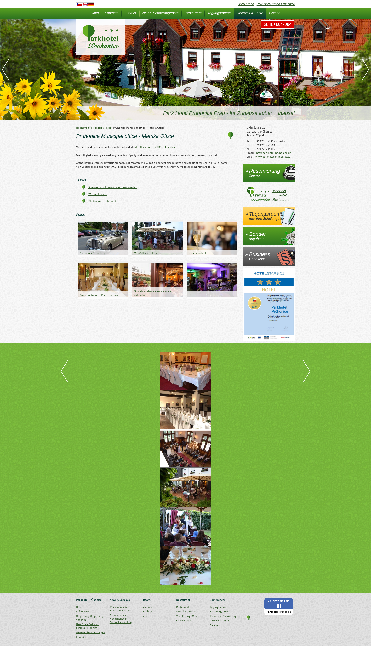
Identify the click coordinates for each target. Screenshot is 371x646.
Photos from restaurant (102, 201)
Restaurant (193, 13)
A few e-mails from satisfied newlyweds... (112, 187)
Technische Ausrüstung (223, 616)
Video (146, 616)
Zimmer (130, 13)
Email (250, 153)
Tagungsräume (219, 13)
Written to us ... (97, 194)
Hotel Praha (246, 4)
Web (249, 156)
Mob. (250, 149)
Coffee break (183, 620)
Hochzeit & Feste (250, 13)
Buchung (148, 611)
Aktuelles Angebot (186, 611)
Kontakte (111, 13)
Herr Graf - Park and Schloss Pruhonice (87, 626)
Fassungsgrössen (219, 611)
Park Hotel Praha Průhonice (276, 4)
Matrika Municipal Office (156, 147)
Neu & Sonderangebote (160, 13)
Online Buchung (277, 24)
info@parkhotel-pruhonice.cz (273, 153)
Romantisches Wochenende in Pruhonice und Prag (121, 618)
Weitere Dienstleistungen (90, 632)
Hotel (95, 13)
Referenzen (82, 611)
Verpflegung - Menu (187, 616)
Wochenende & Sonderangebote (119, 608)
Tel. (249, 141)
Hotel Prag (82, 127)
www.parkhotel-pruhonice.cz (272, 156)
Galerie (274, 13)
